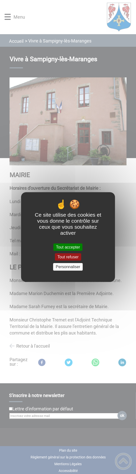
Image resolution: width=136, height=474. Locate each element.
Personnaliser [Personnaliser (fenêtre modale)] (68, 267)
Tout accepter (68, 247)
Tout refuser (67, 257)
